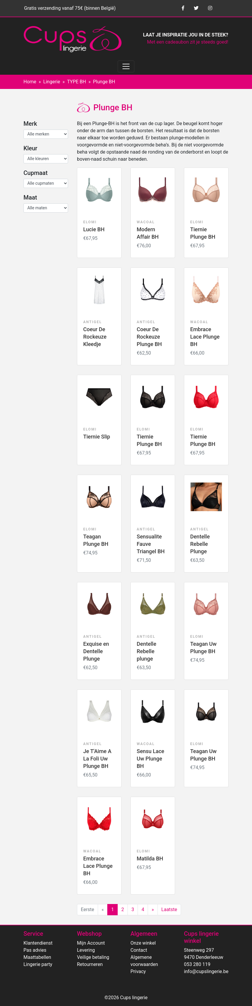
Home (29, 82)
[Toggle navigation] (126, 66)
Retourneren (90, 964)
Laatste (169, 909)
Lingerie (51, 82)
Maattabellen (37, 957)
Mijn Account (91, 943)
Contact (138, 950)
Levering (86, 950)
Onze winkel (143, 943)
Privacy (138, 971)
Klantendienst (38, 943)
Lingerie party (37, 964)
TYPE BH (76, 82)
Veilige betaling (93, 957)
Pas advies (34, 950)
